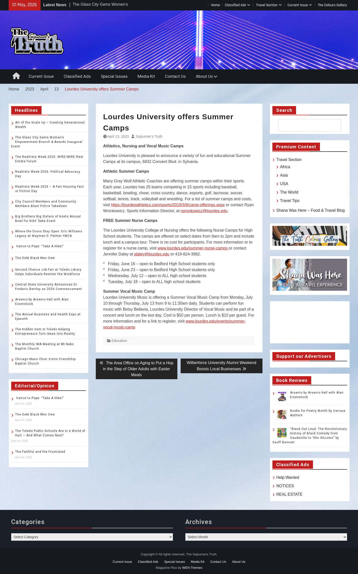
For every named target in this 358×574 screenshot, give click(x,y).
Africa (285, 167)
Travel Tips (290, 201)
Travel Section (266, 5)
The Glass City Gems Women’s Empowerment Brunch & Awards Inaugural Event (46, 142)
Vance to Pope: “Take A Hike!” (39, 246)
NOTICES (285, 486)
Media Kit (146, 76)
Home (215, 5)
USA (284, 184)
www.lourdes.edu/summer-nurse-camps (193, 248)
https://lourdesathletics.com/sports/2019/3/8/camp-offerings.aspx (168, 205)
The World (289, 192)
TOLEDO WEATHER (309, 322)
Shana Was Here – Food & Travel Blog (310, 210)
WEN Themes (192, 568)
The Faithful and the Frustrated (40, 451)
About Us (204, 76)
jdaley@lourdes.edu (151, 254)
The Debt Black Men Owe (35, 258)
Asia (284, 175)
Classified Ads (235, 5)
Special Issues (114, 76)
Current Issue (298, 5)
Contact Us (175, 76)
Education (119, 341)
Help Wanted (287, 477)
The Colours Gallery (332, 5)
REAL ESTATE (289, 494)
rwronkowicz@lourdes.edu (204, 211)
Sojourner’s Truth (149, 136)
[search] (305, 125)
